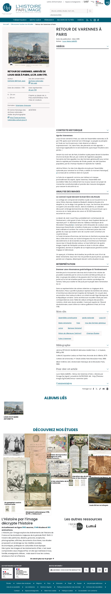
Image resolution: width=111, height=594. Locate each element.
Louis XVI (102, 318)
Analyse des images (68, 191)
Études (8, 584)
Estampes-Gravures (23, 105)
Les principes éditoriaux (94, 584)
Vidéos (80, 20)
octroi (60, 328)
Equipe (79, 584)
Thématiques (19, 20)
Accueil (6, 24)
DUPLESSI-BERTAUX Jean (16, 81)
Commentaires (64, 383)
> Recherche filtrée (55, 15)
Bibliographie (63, 345)
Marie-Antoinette (65, 323)
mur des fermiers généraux (95, 323)
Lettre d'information (54, 2)
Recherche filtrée (65, 20)
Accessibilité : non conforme (87, 591)
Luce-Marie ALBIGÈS (69, 41)
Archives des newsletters (94, 587)
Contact (17, 591)
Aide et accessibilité (13, 587)
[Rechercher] (68, 11)
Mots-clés (35, 20)
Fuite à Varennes (64, 338)
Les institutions (30, 587)
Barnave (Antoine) (75, 328)
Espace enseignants (72, 2)
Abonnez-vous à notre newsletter (65, 570)
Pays (48, 584)
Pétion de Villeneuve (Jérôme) (69, 333)
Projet (69, 584)
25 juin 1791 (33, 90)
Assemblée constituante (67, 318)
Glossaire (59, 584)
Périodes (48, 20)
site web (34, 83)
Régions (39, 584)
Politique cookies (67, 591)
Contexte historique (69, 130)
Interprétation (65, 264)
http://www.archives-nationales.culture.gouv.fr (17, 119)
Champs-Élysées (93, 333)
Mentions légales (46, 587)
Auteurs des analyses (24, 584)
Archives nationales (36, 81)
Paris (78, 323)
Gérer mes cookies (50, 591)
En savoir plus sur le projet (41, 559)
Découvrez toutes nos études (22, 24)
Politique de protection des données (69, 587)
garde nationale (88, 318)
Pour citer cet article (66, 369)
